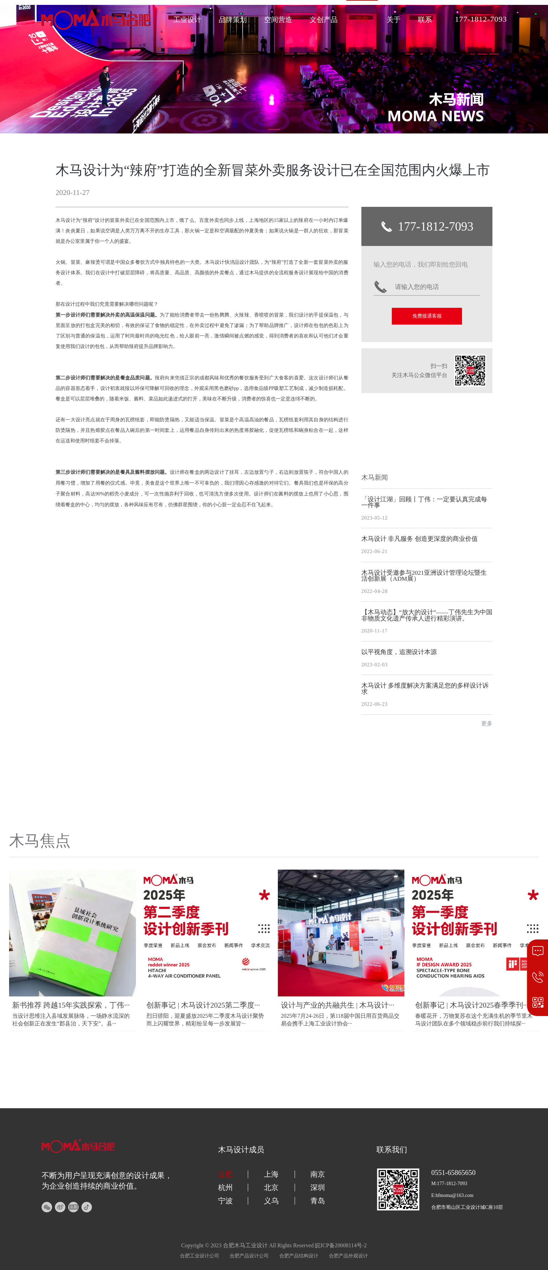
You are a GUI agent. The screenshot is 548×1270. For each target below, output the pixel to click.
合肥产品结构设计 (298, 1255)
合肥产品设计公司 (249, 1255)
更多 (486, 723)
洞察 (362, 19)
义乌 (271, 1201)
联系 (425, 19)
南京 (317, 1174)
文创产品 (324, 19)
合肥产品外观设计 (348, 1255)
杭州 (225, 1187)
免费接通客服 (427, 316)
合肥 (225, 1174)
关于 (394, 19)
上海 (271, 1174)
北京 (271, 1187)
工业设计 (187, 19)
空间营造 (278, 19)
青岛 (317, 1201)
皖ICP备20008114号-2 (341, 1245)
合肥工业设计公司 (199, 1255)
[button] (274, 129)
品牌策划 (233, 19)
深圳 (317, 1187)
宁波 (225, 1201)
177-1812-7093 (481, 19)
